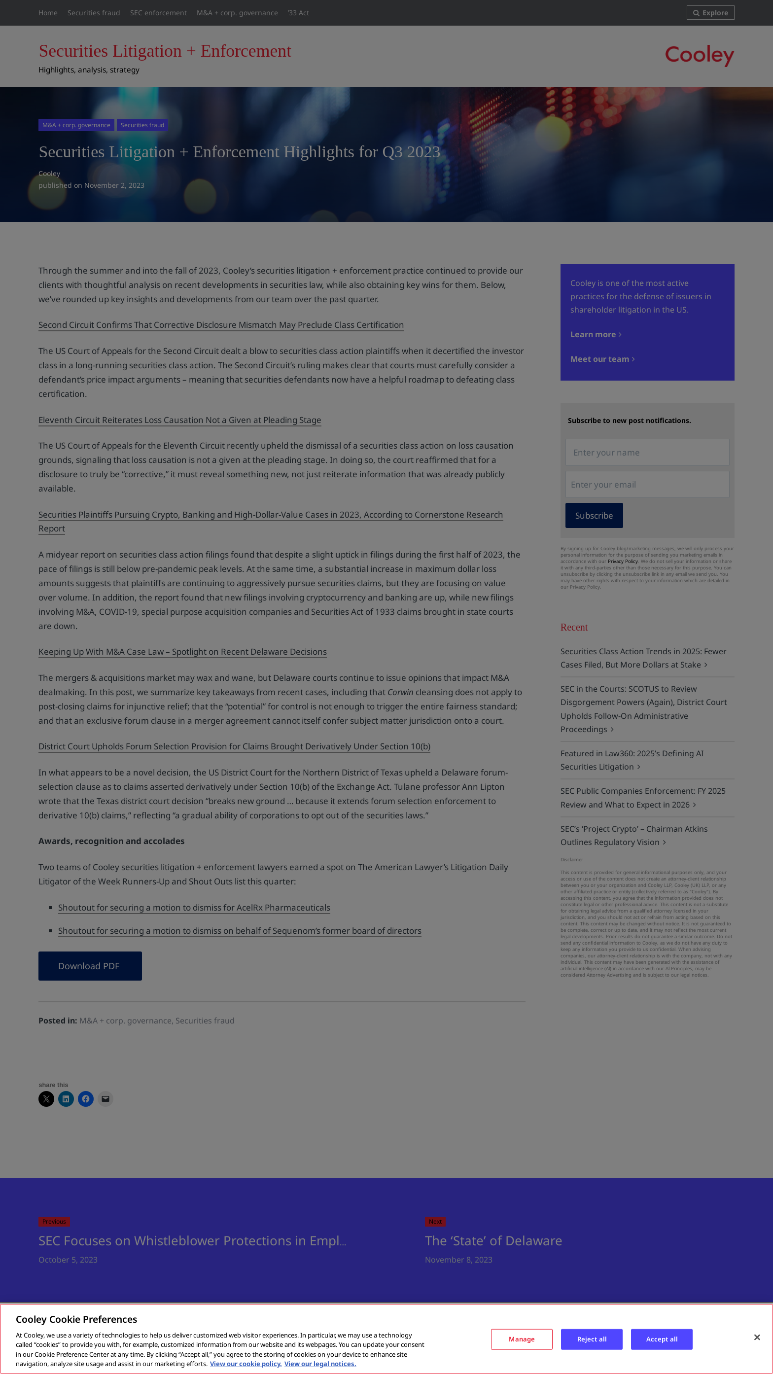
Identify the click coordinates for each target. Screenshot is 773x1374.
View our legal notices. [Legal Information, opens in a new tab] (320, 1363)
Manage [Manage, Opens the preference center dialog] (522, 1339)
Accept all (662, 1339)
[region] (386, 1339)
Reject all (592, 1339)
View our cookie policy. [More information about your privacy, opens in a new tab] (246, 1363)
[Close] (757, 1337)
